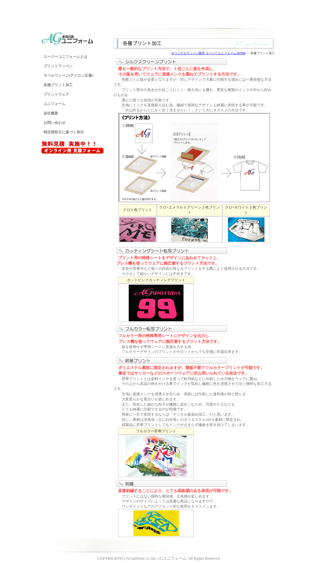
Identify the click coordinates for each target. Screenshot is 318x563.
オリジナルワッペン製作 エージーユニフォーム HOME (208, 53)
